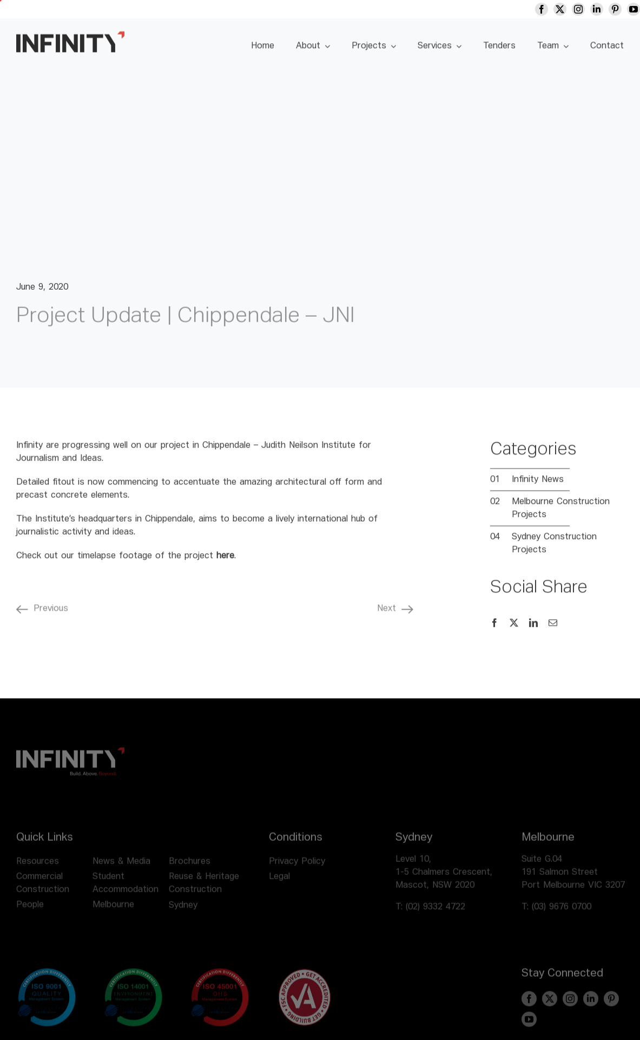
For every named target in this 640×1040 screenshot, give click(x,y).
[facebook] (549, 9)
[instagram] (585, 9)
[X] (514, 629)
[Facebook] (494, 629)
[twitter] (567, 9)
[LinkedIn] (533, 629)
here (225, 562)
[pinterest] (622, 9)
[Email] (553, 629)
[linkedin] (604, 9)
